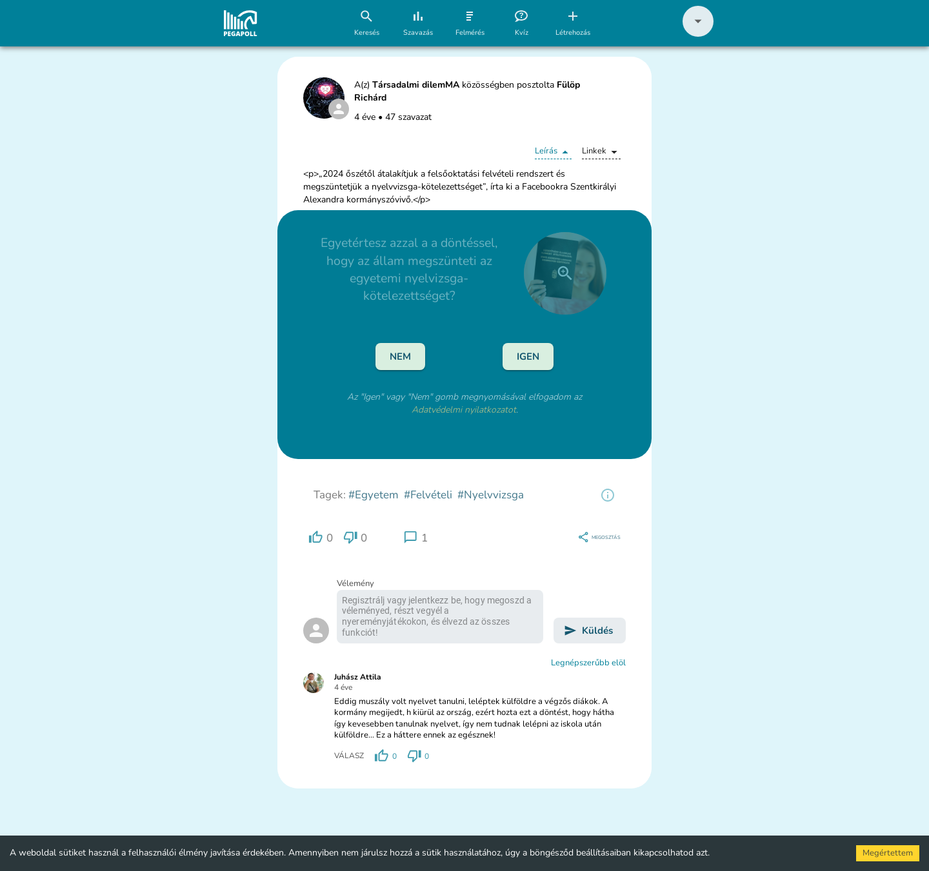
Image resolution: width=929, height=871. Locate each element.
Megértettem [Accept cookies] (888, 853)
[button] (698, 34)
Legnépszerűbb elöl (588, 663)
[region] (607, 495)
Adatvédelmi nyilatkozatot (464, 410)
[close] (565, 273)
